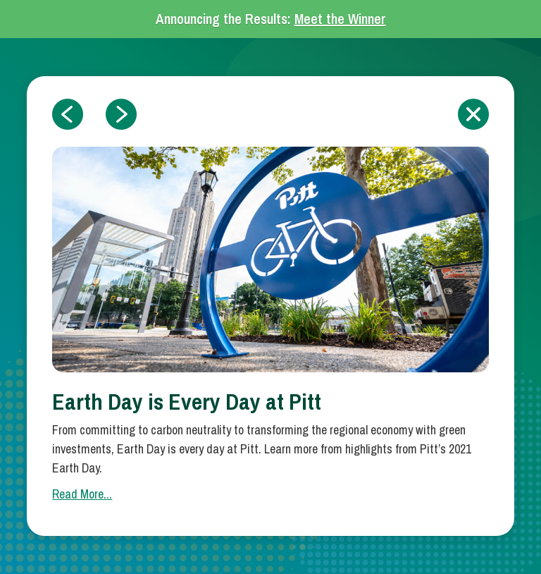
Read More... (82, 494)
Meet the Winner (340, 18)
